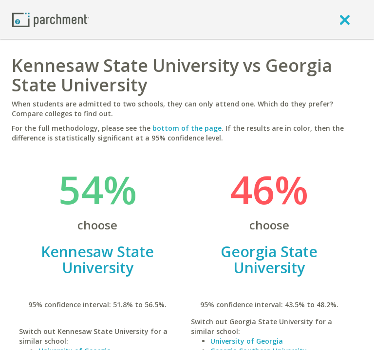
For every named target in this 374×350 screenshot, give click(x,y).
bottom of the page (187, 128)
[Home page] (50, 19)
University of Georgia (246, 341)
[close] (345, 19)
